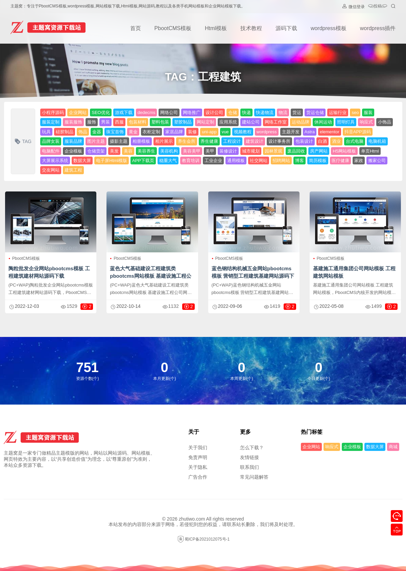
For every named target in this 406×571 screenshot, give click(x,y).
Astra (310, 131)
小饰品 (384, 121)
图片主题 (96, 141)
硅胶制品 (64, 131)
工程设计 (232, 141)
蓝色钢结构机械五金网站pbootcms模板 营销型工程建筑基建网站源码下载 (253, 276)
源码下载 (286, 28)
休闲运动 (323, 121)
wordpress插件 (378, 28)
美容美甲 (191, 151)
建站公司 (251, 121)
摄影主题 (118, 141)
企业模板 (73, 151)
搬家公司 (377, 160)
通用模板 (236, 160)
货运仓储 (315, 112)
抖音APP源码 (357, 131)
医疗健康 (340, 160)
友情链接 (249, 457)
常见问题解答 (254, 477)
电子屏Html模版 (111, 160)
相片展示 (164, 141)
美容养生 (146, 151)
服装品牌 (73, 141)
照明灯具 (346, 121)
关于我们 (197, 447)
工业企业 (213, 160)
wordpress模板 (329, 28)
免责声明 (197, 457)
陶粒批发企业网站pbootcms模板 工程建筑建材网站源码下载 (49, 272)
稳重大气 (168, 160)
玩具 (46, 131)
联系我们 (249, 467)
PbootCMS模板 (172, 28)
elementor (329, 131)
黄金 (133, 131)
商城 (393, 446)
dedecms (147, 112)
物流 (283, 112)
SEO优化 (101, 112)
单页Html (370, 151)
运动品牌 (300, 121)
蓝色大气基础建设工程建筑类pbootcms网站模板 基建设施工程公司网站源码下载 (150, 276)
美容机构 (169, 151)
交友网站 (50, 170)
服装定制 (50, 121)
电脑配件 (50, 151)
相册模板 (141, 141)
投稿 (377, 6)
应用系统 (228, 121)
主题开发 (291, 131)
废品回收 (296, 151)
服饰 (91, 121)
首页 (135, 28)
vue (225, 131)
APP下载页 (143, 160)
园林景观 (273, 151)
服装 (368, 112)
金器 (96, 131)
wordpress (267, 131)
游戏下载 (124, 112)
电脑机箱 (377, 141)
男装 (105, 121)
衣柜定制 (151, 131)
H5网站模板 (344, 151)
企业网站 (78, 112)
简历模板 (318, 160)
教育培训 (190, 160)
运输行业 (338, 112)
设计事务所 (279, 141)
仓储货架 (96, 151)
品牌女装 (50, 141)
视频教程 (243, 131)
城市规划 (251, 151)
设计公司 (214, 112)
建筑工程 (73, 170)
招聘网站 (281, 160)
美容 (128, 151)
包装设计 (304, 141)
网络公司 (169, 112)
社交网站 (258, 160)
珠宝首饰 (115, 131)
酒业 (336, 141)
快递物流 (264, 112)
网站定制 (205, 121)
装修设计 (228, 151)
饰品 (82, 131)
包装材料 (137, 121)
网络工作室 (276, 121)
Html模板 (216, 28)
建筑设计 (254, 141)
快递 (246, 112)
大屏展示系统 (55, 160)
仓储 (232, 112)
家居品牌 (174, 131)
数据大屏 (82, 160)
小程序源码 (53, 112)
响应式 (366, 121)
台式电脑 (354, 141)
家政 (358, 160)
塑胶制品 (183, 121)
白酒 (322, 141)
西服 (119, 121)
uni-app (209, 131)
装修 (192, 131)
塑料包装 (160, 121)
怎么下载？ (252, 447)
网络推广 (191, 112)
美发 (114, 151)
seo (355, 112)
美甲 (210, 151)
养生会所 (186, 141)
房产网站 (319, 151)
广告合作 (197, 477)
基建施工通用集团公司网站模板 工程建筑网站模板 (354, 272)
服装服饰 (73, 121)
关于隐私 (197, 467)
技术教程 (251, 28)
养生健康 (209, 141)
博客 (299, 160)
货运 (296, 112)
